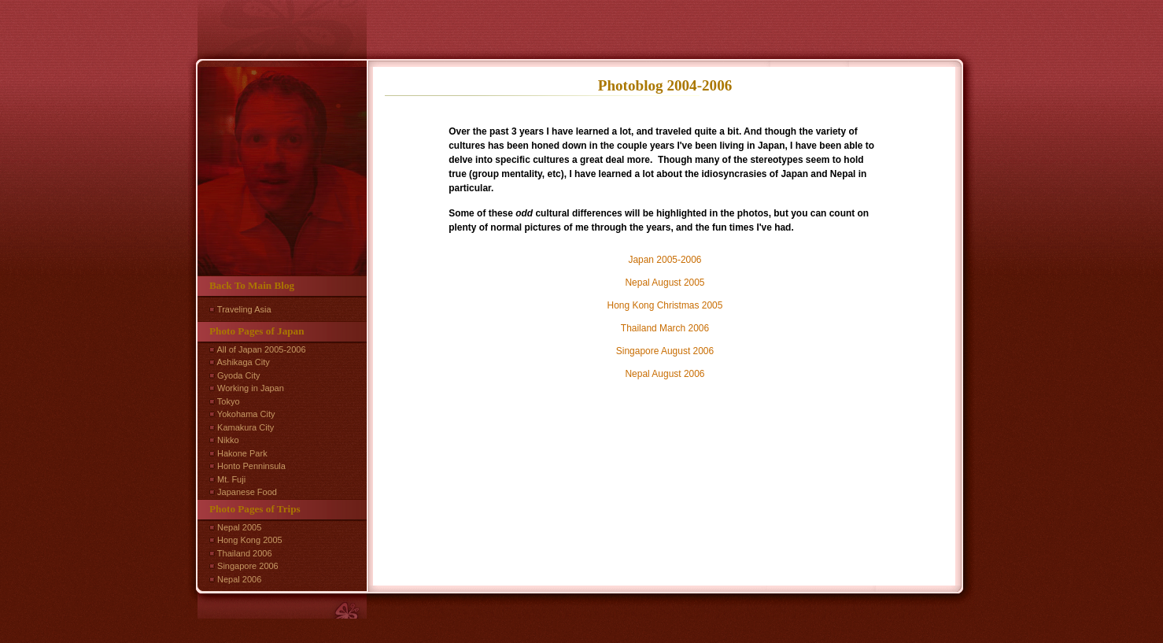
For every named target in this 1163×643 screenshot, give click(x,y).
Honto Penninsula (251, 466)
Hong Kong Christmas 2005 (665, 305)
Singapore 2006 (248, 566)
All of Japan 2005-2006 (260, 349)
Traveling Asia (244, 309)
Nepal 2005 (239, 527)
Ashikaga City (242, 362)
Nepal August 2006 (664, 373)
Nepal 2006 (239, 579)
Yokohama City (246, 414)
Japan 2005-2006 (664, 259)
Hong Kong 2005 (249, 540)
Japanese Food (247, 492)
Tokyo (228, 401)
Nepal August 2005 (664, 282)
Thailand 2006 (244, 553)
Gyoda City (238, 375)
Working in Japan (250, 388)
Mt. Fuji (231, 479)
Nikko (228, 440)
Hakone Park (242, 453)
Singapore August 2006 (665, 351)
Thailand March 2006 (665, 328)
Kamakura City (245, 427)
